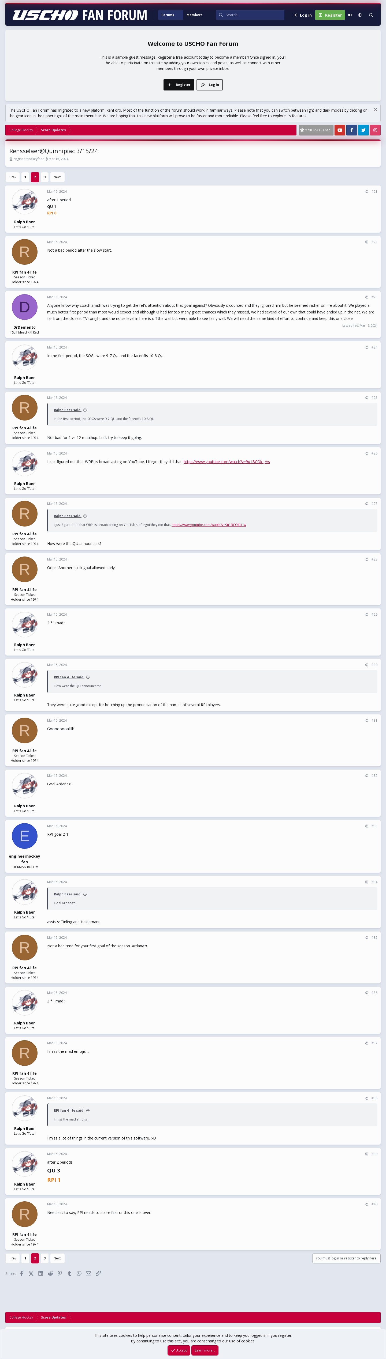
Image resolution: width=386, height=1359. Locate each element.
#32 (374, 775)
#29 (374, 614)
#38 (374, 1098)
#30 (374, 665)
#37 (374, 1043)
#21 (374, 191)
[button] (180, 15)
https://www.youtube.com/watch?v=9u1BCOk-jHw (227, 461)
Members (195, 15)
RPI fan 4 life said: (69, 677)
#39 (374, 1154)
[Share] (366, 191)
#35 (374, 937)
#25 (374, 397)
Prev (13, 177)
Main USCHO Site (317, 130)
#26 (374, 453)
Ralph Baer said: (67, 410)
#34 (374, 882)
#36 (374, 992)
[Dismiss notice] (375, 110)
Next (57, 177)
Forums (167, 15)
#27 (374, 503)
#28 (374, 559)
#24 (374, 347)
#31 (374, 720)
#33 (374, 826)
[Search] (255, 15)
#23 (374, 297)
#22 (374, 242)
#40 (374, 1204)
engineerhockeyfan (27, 159)
